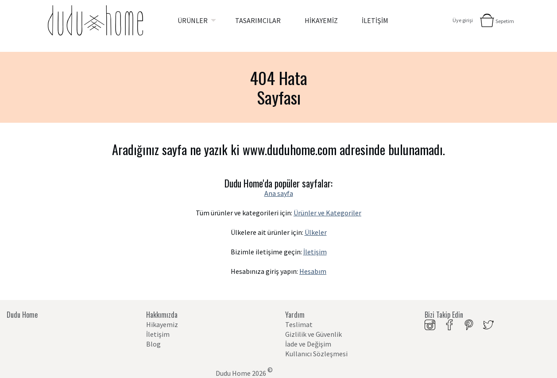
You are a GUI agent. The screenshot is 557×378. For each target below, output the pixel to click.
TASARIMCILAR (258, 20)
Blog (153, 343)
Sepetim (504, 21)
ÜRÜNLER (193, 20)
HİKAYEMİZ (321, 20)
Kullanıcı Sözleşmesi (316, 353)
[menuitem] (194, 20)
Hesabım (312, 271)
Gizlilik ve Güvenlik (313, 334)
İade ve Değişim (308, 343)
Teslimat (299, 324)
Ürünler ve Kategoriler (327, 212)
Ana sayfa (278, 193)
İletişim (315, 251)
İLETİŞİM (375, 20)
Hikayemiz (162, 324)
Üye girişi (463, 20)
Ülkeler (316, 232)
